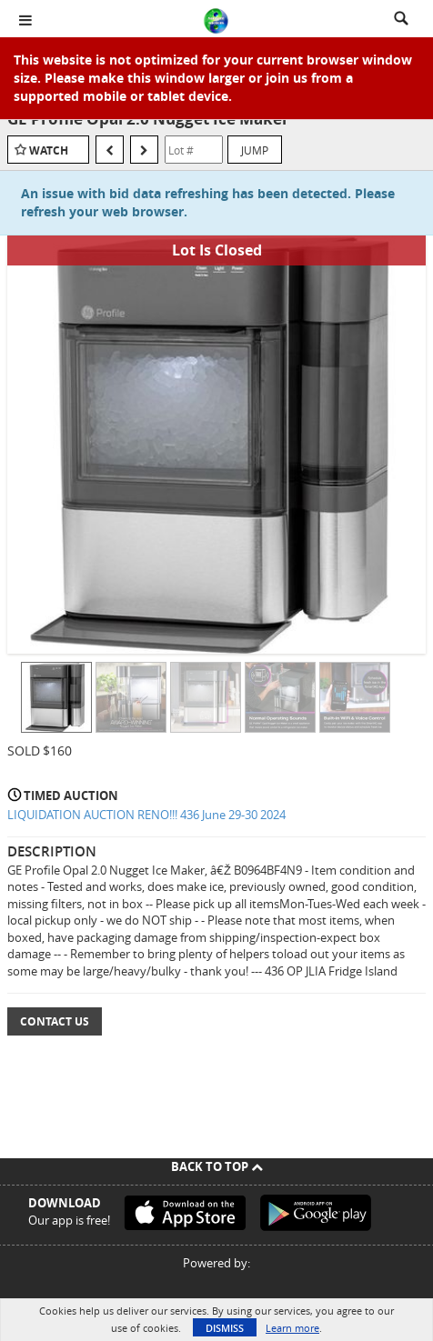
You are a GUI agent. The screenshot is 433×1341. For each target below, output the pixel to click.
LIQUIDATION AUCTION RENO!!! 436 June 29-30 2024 (146, 814)
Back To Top (217, 1166)
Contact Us (54, 1021)
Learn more (292, 1328)
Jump (254, 150)
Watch (48, 150)
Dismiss (225, 1328)
